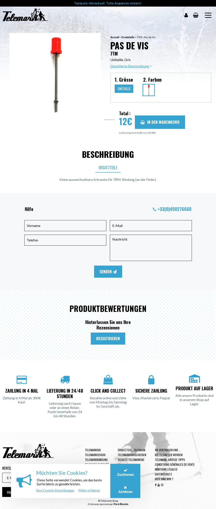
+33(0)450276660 (174, 209)
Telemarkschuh (95, 454)
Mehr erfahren (89, 490)
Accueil (114, 37)
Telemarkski (93, 450)
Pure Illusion (121, 504)
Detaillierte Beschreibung (131, 66)
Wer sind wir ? (164, 479)
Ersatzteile (127, 37)
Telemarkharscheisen (132, 454)
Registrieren (108, 338)
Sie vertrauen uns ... (168, 450)
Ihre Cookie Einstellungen (55, 490)
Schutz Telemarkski (131, 459)
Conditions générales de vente (175, 464)
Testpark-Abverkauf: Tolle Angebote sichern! (108, 3)
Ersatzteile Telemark (131, 450)
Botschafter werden (168, 454)
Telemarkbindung (96, 459)
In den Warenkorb (160, 122)
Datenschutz (163, 474)
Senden (108, 271)
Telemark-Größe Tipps (170, 459)
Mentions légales (166, 469)
